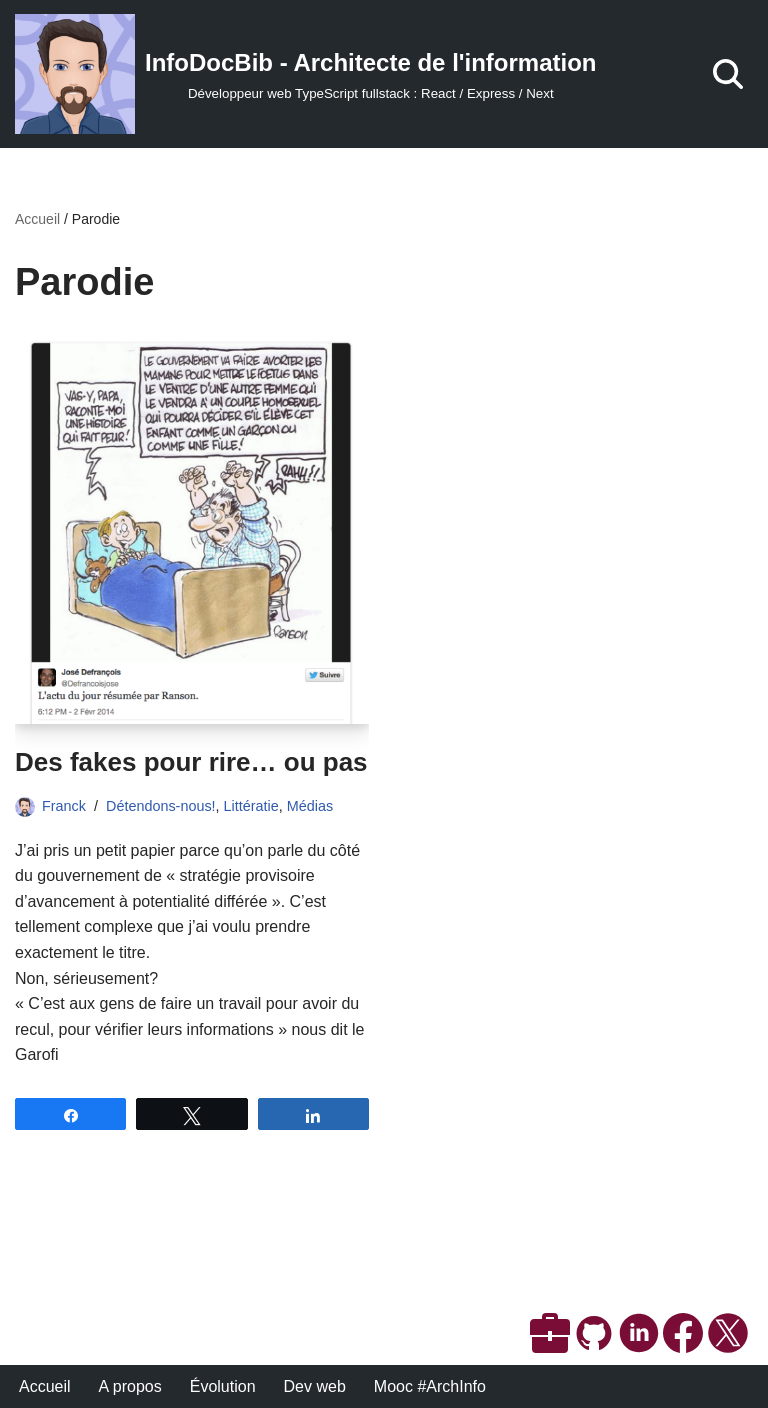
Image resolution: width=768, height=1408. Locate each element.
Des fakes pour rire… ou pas (191, 762)
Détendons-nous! (161, 806)
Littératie (251, 806)
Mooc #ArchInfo (430, 1386)
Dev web (315, 1386)
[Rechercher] (728, 74)
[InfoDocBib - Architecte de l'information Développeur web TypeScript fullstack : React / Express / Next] (306, 74)
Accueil (37, 219)
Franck (64, 806)
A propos (130, 1386)
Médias (310, 806)
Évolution (223, 1386)
